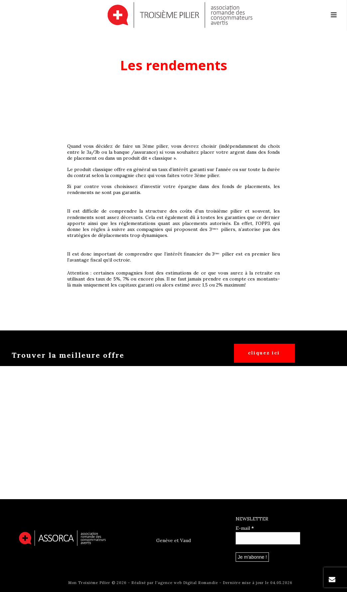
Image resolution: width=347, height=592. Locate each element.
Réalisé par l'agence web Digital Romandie (174, 582)
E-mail (245, 528)
